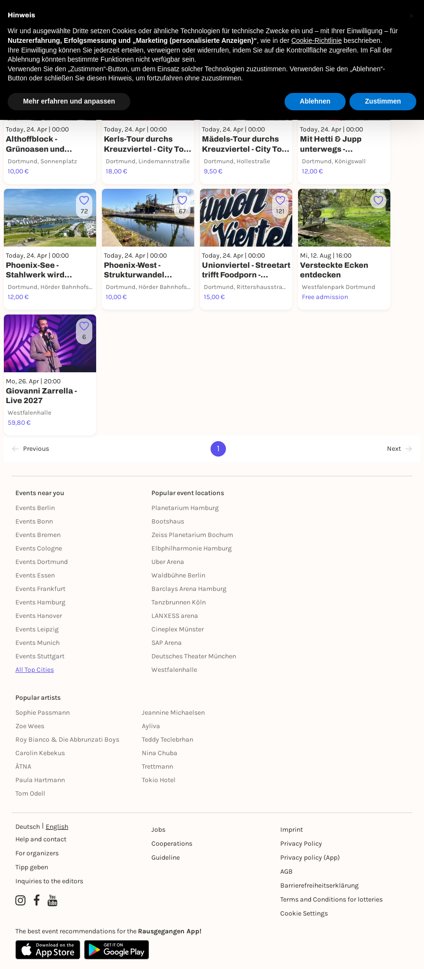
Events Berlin (35, 508)
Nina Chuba (159, 753)
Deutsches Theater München (193, 656)
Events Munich (37, 643)
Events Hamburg (40, 602)
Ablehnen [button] (315, 101)
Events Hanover (38, 616)
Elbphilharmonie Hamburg (191, 548)
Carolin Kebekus (40, 753)
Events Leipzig (37, 629)
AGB (286, 871)
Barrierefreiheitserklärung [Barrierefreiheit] (319, 885)
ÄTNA (23, 766)
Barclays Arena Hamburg (188, 589)
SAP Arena (166, 643)
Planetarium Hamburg (185, 508)
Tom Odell (30, 793)
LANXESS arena (174, 616)
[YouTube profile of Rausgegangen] (53, 900)
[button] (411, 15)
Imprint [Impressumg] (291, 829)
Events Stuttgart (39, 656)
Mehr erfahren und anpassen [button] (69, 101)
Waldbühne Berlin (178, 575)
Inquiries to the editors (49, 881)
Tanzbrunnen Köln (178, 602)
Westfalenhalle (174, 670)
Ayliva (151, 726)
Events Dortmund (41, 562)
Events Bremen (38, 535)
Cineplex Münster (177, 629)
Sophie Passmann (42, 712)
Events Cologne (38, 548)
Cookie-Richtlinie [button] (316, 40)
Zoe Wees (29, 726)
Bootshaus (167, 521)
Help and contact (40, 839)
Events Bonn (34, 521)
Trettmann (157, 766)
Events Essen (35, 575)
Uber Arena (167, 562)
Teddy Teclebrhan (167, 739)
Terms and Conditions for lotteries (331, 899)
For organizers (37, 853)
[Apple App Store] (47, 949)
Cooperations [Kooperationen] (171, 843)
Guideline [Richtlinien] (165, 857)
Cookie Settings (304, 913)
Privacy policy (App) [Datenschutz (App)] (310, 857)
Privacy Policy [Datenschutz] (301, 843)
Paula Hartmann (40, 780)
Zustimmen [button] (383, 101)
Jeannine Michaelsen (173, 712)
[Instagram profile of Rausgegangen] (20, 900)
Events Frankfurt (40, 589)
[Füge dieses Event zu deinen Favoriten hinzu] (84, 206)
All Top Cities (34, 670)
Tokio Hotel (158, 780)
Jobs (158, 829)
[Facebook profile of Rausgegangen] (36, 900)
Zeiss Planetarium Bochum (192, 535)
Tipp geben (31, 867)
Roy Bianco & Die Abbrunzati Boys (67, 739)
